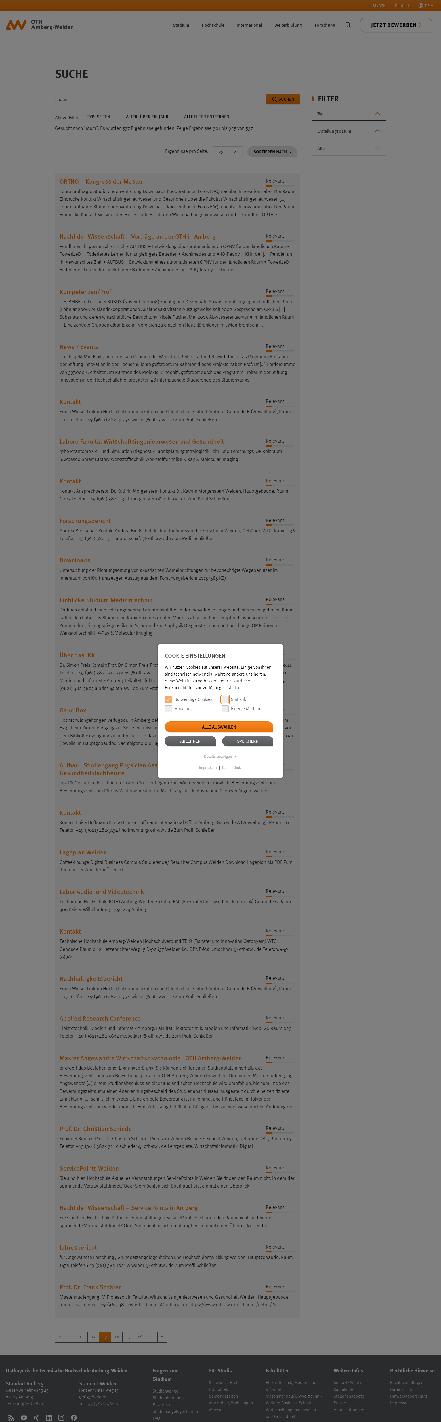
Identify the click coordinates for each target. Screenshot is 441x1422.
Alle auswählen (219, 726)
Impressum (208, 768)
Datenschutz (232, 768)
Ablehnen (190, 741)
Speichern (248, 741)
